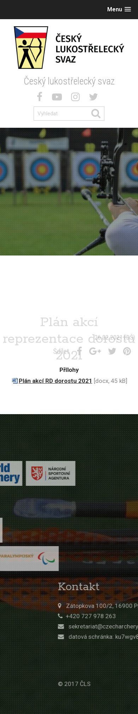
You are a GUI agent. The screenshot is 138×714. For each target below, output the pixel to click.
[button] (119, 9)
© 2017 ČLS (100, 683)
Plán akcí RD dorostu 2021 (55, 380)
